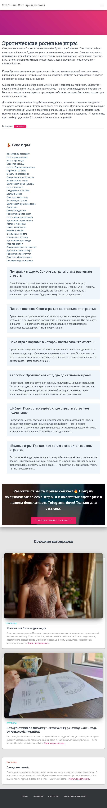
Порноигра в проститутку (19, 254)
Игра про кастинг (15, 244)
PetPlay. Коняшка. (15, 230)
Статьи (25, 797)
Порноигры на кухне (16, 170)
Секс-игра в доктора (16, 210)
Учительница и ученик (17, 237)
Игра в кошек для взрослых (20, 217)
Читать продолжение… (38, 643)
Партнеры (20, 126)
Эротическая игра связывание (21, 204)
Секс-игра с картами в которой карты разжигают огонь (52, 342)
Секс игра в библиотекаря (19, 257)
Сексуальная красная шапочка (21, 247)
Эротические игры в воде (19, 240)
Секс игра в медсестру (17, 197)
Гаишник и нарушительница (20, 260)
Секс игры (53, 797)
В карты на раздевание (18, 174)
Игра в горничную (15, 160)
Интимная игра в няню (17, 180)
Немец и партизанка (16, 227)
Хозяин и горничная (16, 224)
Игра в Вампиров (15, 187)
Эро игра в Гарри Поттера (19, 250)
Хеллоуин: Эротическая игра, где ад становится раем (50, 375)
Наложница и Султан (17, 200)
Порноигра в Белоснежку (19, 214)
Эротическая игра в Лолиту (20, 220)
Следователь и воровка (18, 190)
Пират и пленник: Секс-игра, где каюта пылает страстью (53, 309)
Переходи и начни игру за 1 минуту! (53, 520)
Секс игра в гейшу (15, 164)
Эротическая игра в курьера (20, 184)
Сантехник (12, 207)
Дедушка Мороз (14, 194)
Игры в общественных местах (21, 167)
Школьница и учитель (17, 234)
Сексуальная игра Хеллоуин (20, 177)
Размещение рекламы (74, 797)
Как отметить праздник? (18, 154)
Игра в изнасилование (17, 157)
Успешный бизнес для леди (26, 628)
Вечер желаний (18, 767)
